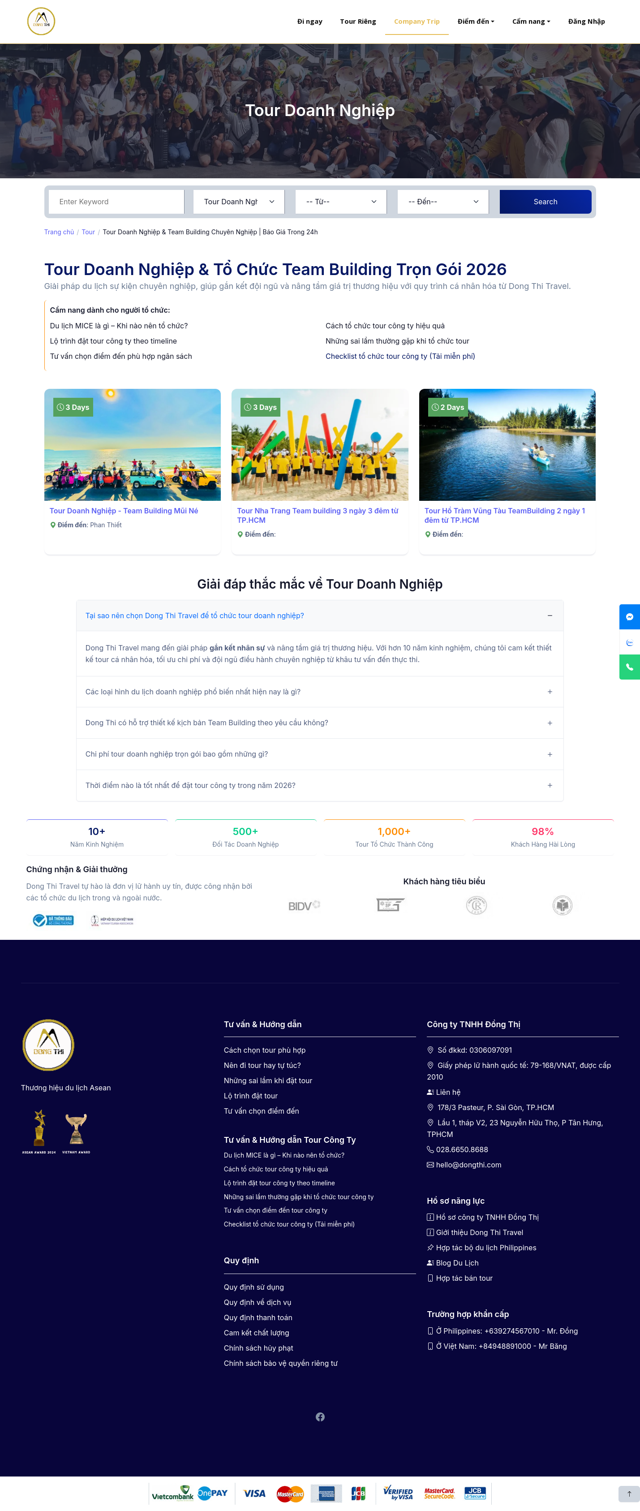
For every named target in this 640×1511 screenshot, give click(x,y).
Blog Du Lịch (457, 1262)
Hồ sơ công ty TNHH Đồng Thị (487, 1217)
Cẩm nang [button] (528, 21)
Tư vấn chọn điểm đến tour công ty (275, 1210)
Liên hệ (448, 1092)
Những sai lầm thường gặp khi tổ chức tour (397, 340)
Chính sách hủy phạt (258, 1347)
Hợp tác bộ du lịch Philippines (486, 1247)
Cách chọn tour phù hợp (265, 1050)
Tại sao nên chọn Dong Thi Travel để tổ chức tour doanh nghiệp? (195, 615)
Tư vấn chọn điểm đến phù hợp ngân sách (121, 356)
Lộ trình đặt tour (251, 1095)
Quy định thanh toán (258, 1317)
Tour (88, 232)
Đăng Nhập (586, 21)
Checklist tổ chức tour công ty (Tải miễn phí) (400, 356)
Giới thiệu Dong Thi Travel (480, 1232)
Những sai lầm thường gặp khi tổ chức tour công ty (299, 1197)
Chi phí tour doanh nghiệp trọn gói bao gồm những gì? (177, 753)
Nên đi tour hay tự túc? (262, 1065)
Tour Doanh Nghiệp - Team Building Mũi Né (124, 510)
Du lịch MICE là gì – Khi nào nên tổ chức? (119, 325)
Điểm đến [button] (473, 21)
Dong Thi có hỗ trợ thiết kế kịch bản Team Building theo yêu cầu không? (207, 722)
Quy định (241, 1260)
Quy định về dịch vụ (258, 1302)
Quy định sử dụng (254, 1287)
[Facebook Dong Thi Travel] (320, 1418)
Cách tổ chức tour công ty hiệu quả (385, 325)
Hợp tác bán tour (464, 1278)
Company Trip (417, 21)
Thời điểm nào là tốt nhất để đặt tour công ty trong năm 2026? (191, 785)
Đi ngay (309, 21)
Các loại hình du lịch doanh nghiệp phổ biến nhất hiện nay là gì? (193, 691)
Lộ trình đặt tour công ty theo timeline (113, 340)
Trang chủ (59, 232)
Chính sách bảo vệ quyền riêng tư (281, 1363)
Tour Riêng (358, 21)
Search (546, 201)
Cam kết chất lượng (256, 1332)
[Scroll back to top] (629, 1494)
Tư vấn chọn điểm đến (261, 1110)
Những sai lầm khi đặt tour (268, 1080)
